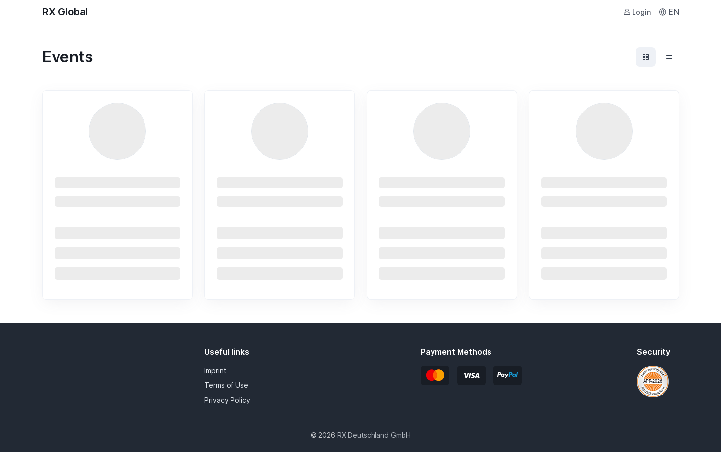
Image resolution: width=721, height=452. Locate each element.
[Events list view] (669, 57)
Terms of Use (226, 385)
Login (637, 12)
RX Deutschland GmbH (374, 435)
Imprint (215, 371)
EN (669, 12)
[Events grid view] (646, 57)
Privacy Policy (227, 400)
